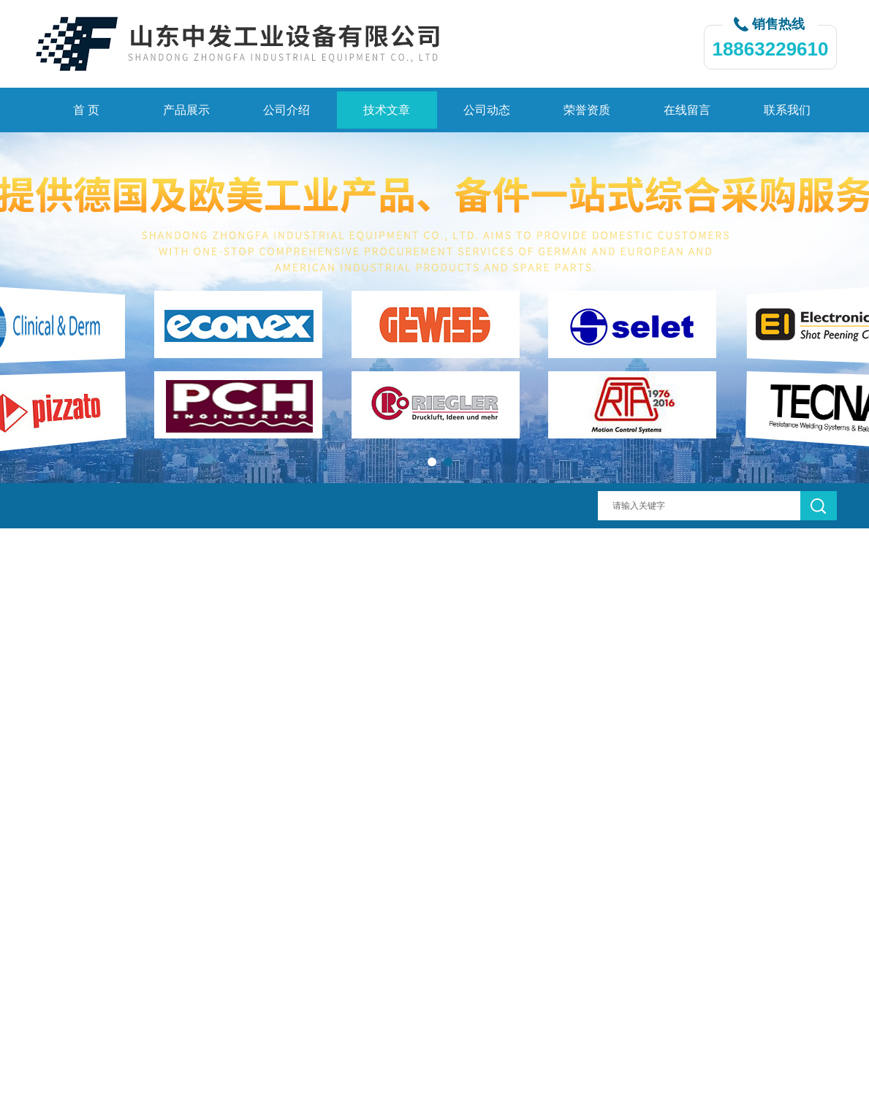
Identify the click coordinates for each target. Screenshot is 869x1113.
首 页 (86, 110)
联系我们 (787, 110)
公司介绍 (286, 110)
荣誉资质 (586, 110)
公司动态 (486, 110)
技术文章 (386, 110)
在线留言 (687, 110)
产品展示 (186, 110)
